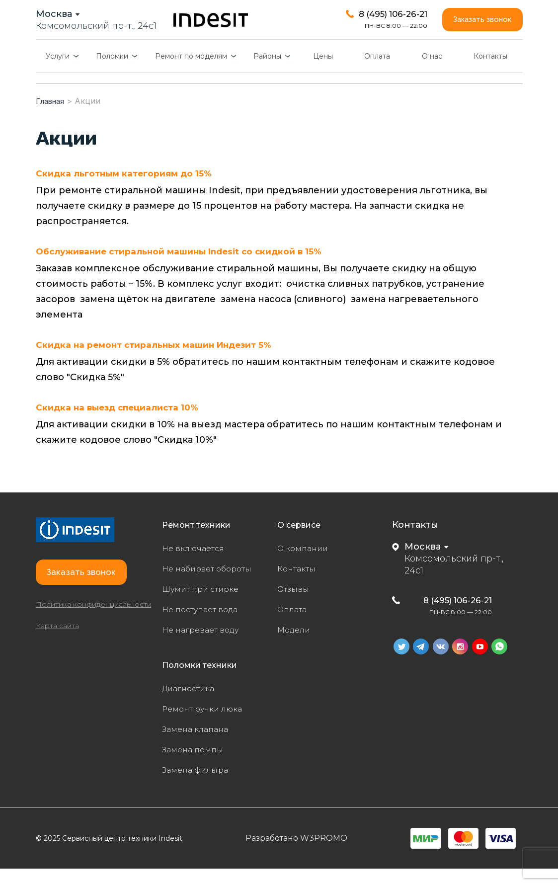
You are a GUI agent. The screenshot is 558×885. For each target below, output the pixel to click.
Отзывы (295, 605)
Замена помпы (196, 765)
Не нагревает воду (205, 646)
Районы (267, 72)
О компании (305, 564)
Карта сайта (57, 658)
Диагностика (192, 704)
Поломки (112, 72)
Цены (323, 72)
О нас (432, 72)
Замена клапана (200, 745)
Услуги (58, 72)
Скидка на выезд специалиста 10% (120, 423)
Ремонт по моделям (191, 72)
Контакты (490, 72)
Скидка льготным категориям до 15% (126, 189)
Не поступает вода (205, 625)
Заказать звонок (475, 27)
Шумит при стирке (205, 605)
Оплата (377, 72)
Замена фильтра (200, 786)
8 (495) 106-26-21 (450, 616)
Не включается (197, 564)
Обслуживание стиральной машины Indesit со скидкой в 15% (184, 267)
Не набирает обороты (213, 584)
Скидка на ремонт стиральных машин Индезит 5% (158, 361)
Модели (296, 646)
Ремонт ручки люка (207, 725)
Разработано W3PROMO (296, 854)
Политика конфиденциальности (94, 637)
